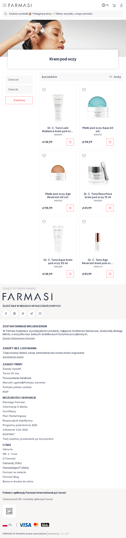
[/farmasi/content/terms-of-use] (11, 373)
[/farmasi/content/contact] (9, 434)
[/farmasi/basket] (114, 5)
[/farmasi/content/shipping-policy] (12, 369)
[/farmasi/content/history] (8, 449)
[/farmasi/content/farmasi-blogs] (11, 477)
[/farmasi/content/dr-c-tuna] (10, 454)
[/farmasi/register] (19, 338)
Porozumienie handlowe (17, 378)
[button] (19, 100)
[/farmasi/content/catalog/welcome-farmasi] (28, 439)
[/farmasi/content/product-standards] (9, 411)
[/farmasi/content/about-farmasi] (14, 402)
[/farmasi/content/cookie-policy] (17, 387)
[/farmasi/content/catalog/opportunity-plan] (14, 416)
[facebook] (6, 313)
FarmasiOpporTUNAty (16, 467)
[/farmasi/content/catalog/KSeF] (6, 391)
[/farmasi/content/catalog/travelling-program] (20, 425)
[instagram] (14, 313)
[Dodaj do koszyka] (70, 142)
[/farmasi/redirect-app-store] (9, 511)
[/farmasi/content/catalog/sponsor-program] (18, 481)
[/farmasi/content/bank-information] (15, 406)
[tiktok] (23, 313)
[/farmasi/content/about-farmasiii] (9, 458)
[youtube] (40, 313)
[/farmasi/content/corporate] (14, 472)
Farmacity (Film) (12, 463)
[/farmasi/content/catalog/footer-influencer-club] (15, 429)
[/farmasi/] (20, 5)
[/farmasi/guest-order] (13, 357)
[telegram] (31, 313)
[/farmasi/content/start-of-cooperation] (18, 420)
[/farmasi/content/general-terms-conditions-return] (24, 382)
